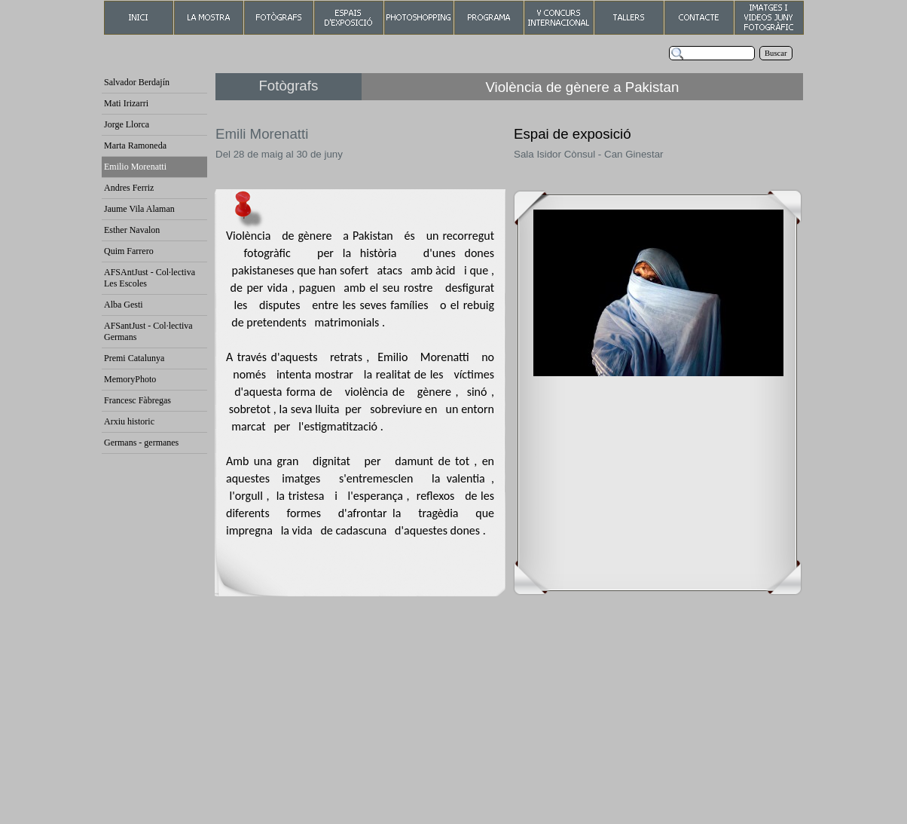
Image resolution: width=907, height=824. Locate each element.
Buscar (776, 53)
